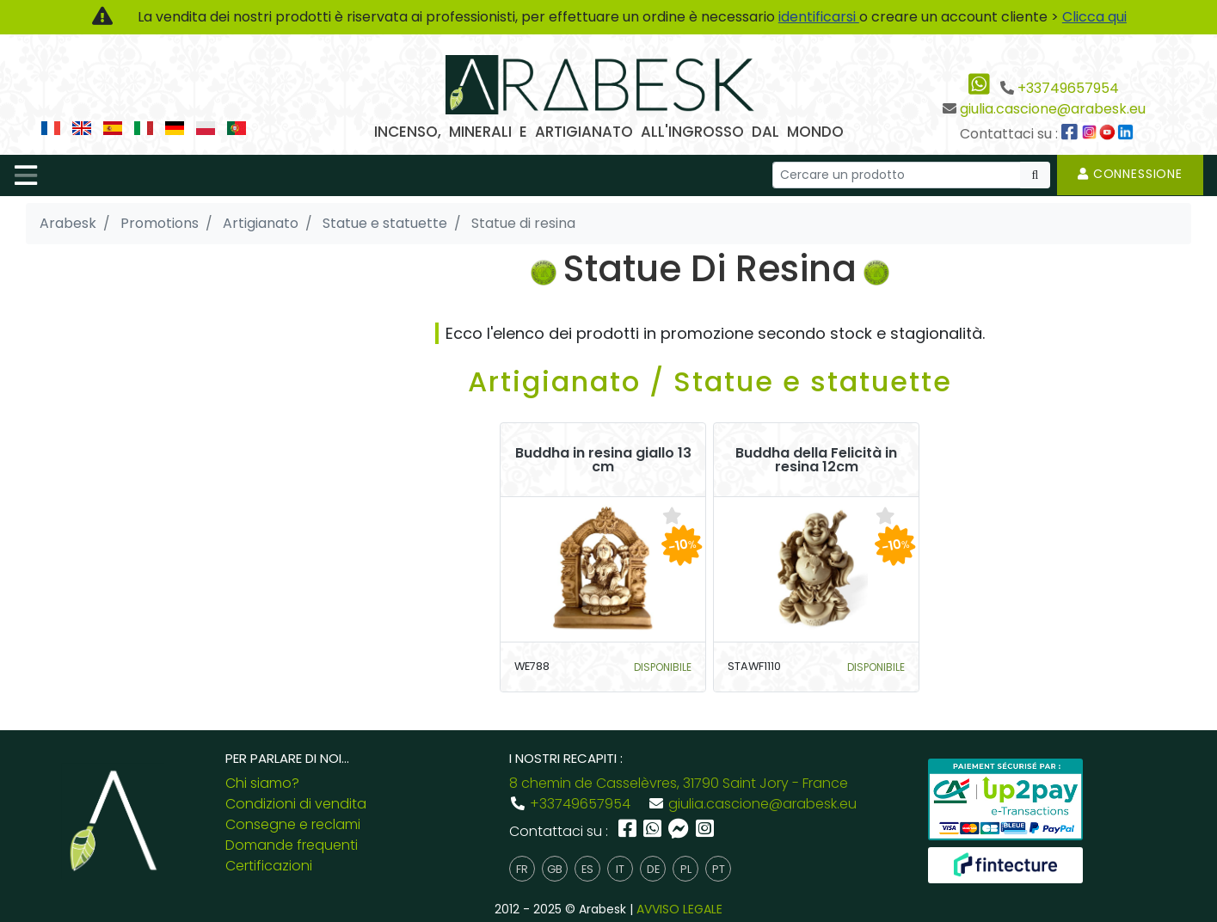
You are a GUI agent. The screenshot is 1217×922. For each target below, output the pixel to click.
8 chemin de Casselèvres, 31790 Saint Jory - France (678, 783)
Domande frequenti (291, 845)
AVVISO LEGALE (679, 909)
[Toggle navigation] (26, 175)
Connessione (1130, 173)
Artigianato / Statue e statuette (710, 381)
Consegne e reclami (292, 824)
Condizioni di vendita (295, 804)
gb (554, 869)
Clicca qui (1094, 17)
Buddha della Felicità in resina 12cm (816, 460)
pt (718, 869)
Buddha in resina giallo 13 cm (603, 460)
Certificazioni (268, 866)
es (587, 869)
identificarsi (818, 17)
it (620, 869)
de (653, 869)
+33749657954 (1068, 88)
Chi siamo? (262, 783)
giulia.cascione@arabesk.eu (1053, 109)
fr (522, 869)
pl (685, 869)
